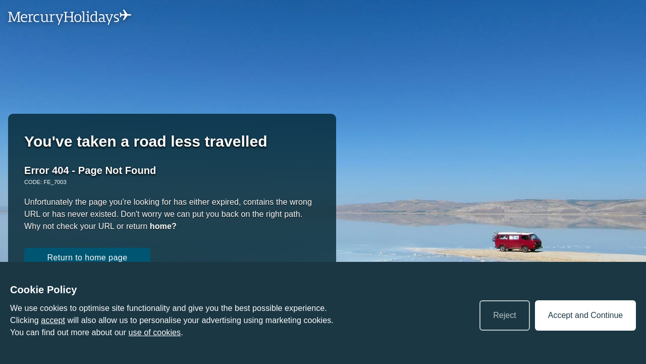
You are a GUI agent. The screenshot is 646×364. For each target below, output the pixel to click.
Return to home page (87, 257)
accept (53, 320)
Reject (504, 315)
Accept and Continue (585, 315)
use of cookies (155, 332)
